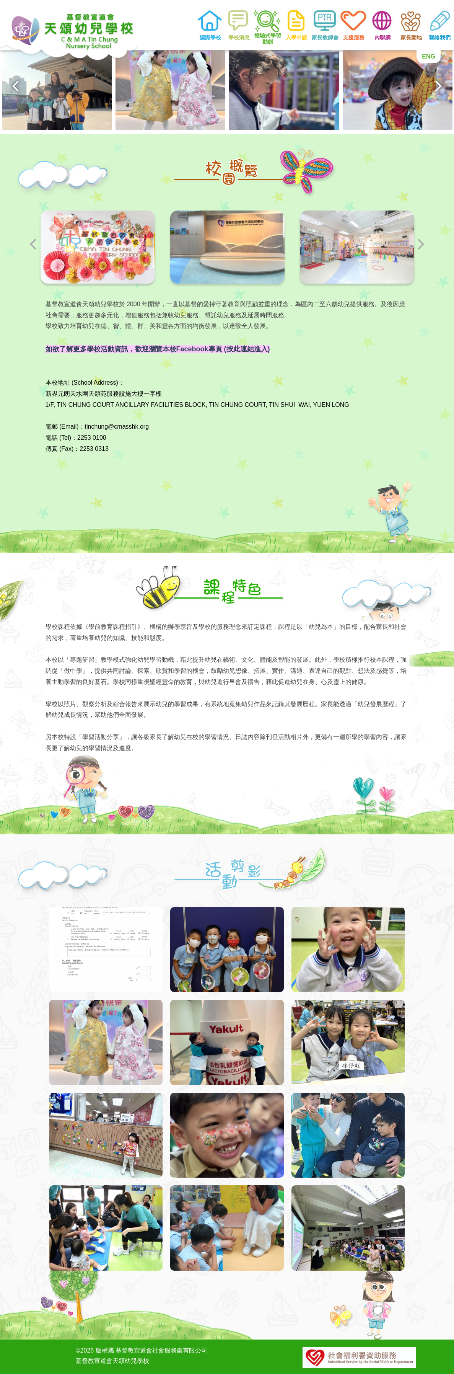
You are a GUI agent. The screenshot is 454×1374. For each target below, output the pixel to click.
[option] (57, 89)
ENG (428, 56)
